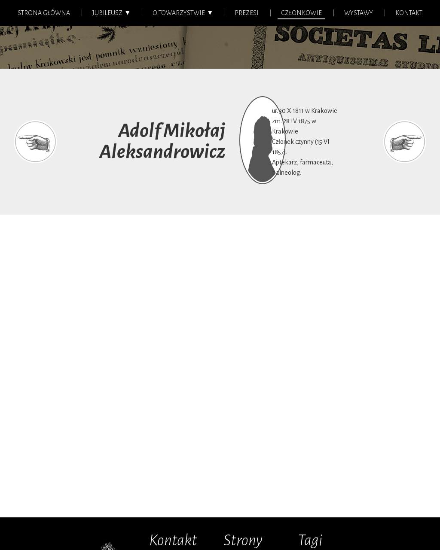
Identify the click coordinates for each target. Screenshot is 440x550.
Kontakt (408, 12)
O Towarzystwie (179, 12)
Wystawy (358, 12)
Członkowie (301, 12)
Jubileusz (107, 12)
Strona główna (44, 12)
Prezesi (247, 12)
